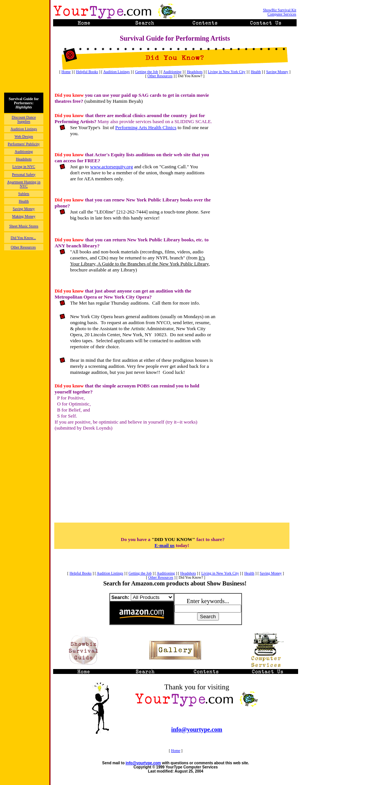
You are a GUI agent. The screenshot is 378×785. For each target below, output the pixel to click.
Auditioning (172, 72)
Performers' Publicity (24, 144)
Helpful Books (87, 72)
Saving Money (277, 72)
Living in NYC (23, 167)
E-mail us (164, 545)
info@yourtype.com (196, 729)
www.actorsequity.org (111, 166)
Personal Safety (24, 174)
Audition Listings (116, 72)
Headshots (195, 72)
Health (256, 72)
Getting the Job (146, 72)
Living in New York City (227, 72)
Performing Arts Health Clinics (145, 127)
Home (65, 72)
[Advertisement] (259, 205)
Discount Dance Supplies (24, 119)
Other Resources (159, 76)
